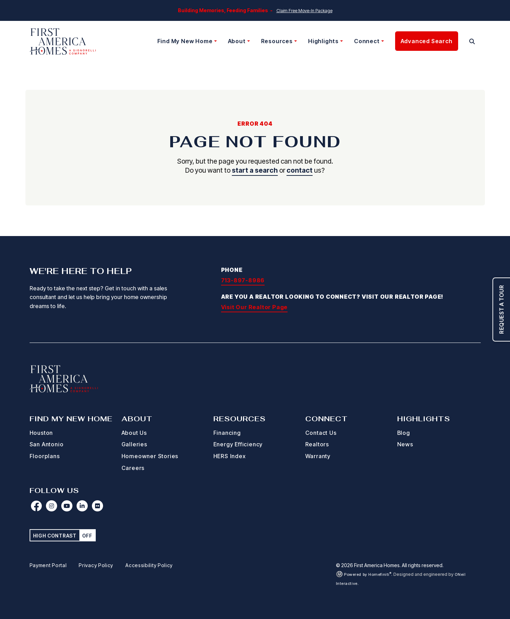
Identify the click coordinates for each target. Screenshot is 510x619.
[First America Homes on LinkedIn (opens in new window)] (82, 505)
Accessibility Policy (149, 565)
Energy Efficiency (238, 444)
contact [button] (300, 170)
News (405, 444)
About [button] (237, 41)
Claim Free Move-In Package (304, 10)
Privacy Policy (96, 565)
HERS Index (229, 456)
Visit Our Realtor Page (254, 307)
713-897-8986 (243, 280)
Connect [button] (367, 41)
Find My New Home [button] (185, 41)
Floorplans (45, 456)
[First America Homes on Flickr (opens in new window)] (98, 505)
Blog (403, 432)
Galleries (134, 444)
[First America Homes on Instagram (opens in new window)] (52, 505)
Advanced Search (427, 41)
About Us (134, 432)
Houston (41, 432)
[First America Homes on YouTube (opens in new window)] (67, 505)
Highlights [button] (323, 41)
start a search (255, 170)
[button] (472, 41)
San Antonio (47, 444)
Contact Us (321, 432)
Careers (133, 467)
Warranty (317, 456)
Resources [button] (277, 41)
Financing (227, 432)
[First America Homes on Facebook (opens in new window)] (37, 505)
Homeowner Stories (150, 456)
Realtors (317, 444)
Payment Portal (48, 565)
